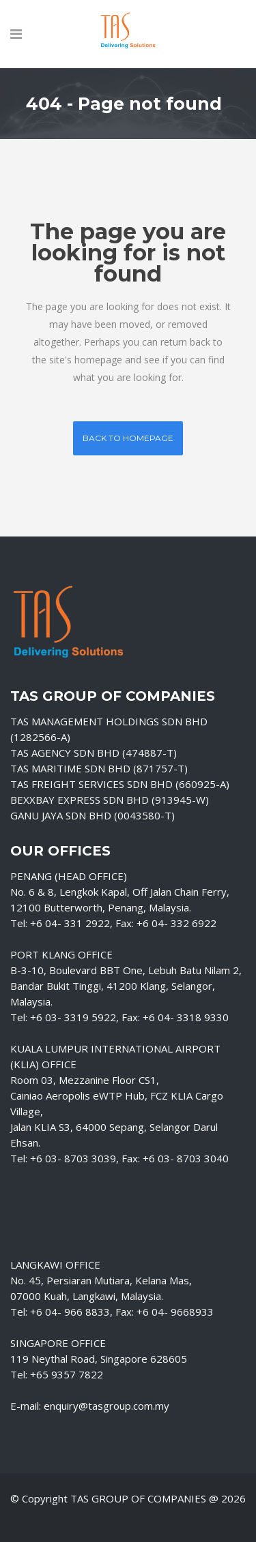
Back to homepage (128, 438)
